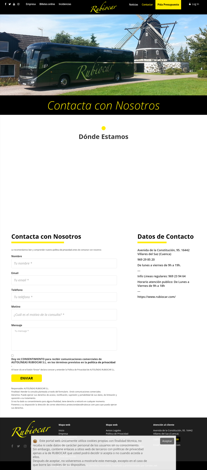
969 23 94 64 (177, 276)
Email (14, 273)
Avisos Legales (113, 430)
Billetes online (47, 4)
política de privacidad (62, 249)
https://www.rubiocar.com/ (156, 296)
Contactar (147, 4)
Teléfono (17, 290)
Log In (194, 4)
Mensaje (16, 325)
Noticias (133, 4)
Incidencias (65, 4)
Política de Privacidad (117, 433)
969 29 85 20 (146, 259)
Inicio (61, 430)
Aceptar (167, 441)
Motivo (15, 306)
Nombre (16, 256)
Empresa (31, 4)
